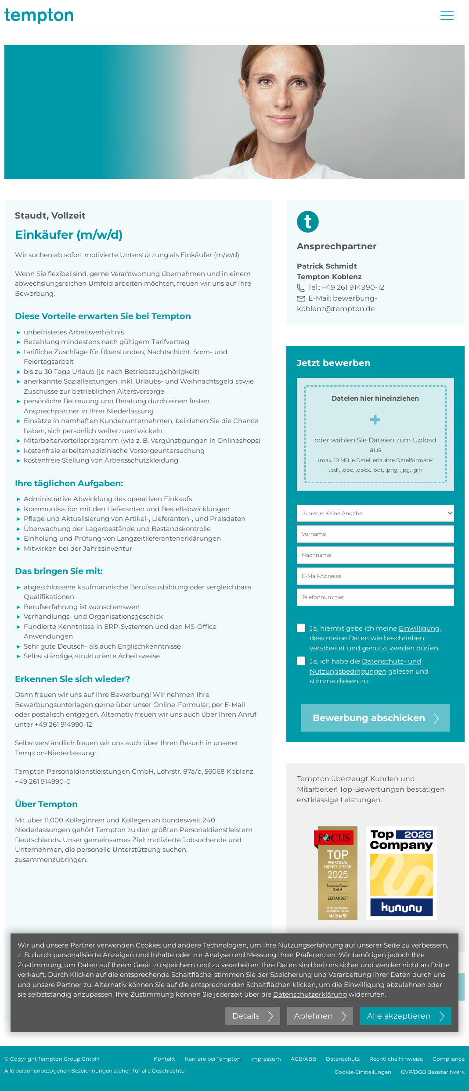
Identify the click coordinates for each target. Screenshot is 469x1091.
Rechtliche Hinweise (396, 1058)
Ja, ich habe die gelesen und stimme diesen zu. (363, 671)
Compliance (449, 1058)
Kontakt (164, 1058)
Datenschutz (343, 1058)
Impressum (265, 1058)
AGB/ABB (303, 1058)
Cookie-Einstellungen (363, 1072)
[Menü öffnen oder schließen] (447, 16)
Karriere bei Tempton (213, 1058)
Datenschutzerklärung (310, 994)
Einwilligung (419, 628)
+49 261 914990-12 (353, 287)
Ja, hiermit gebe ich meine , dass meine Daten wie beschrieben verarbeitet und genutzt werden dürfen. (369, 638)
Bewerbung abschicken (376, 718)
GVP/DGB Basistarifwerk (433, 1072)
